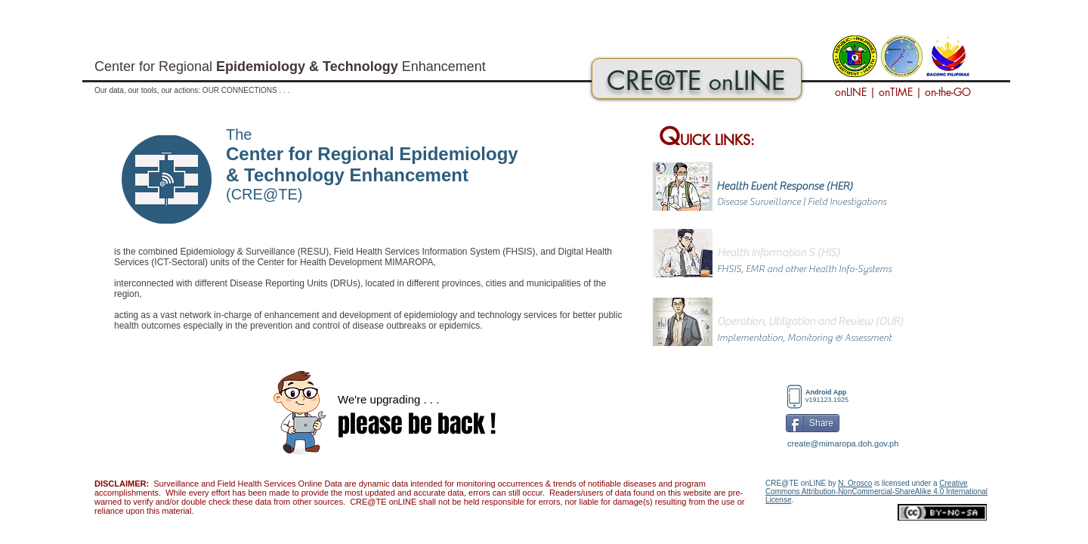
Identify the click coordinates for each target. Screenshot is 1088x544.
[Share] (812, 423)
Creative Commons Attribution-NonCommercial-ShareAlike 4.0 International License (876, 491)
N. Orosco (855, 483)
